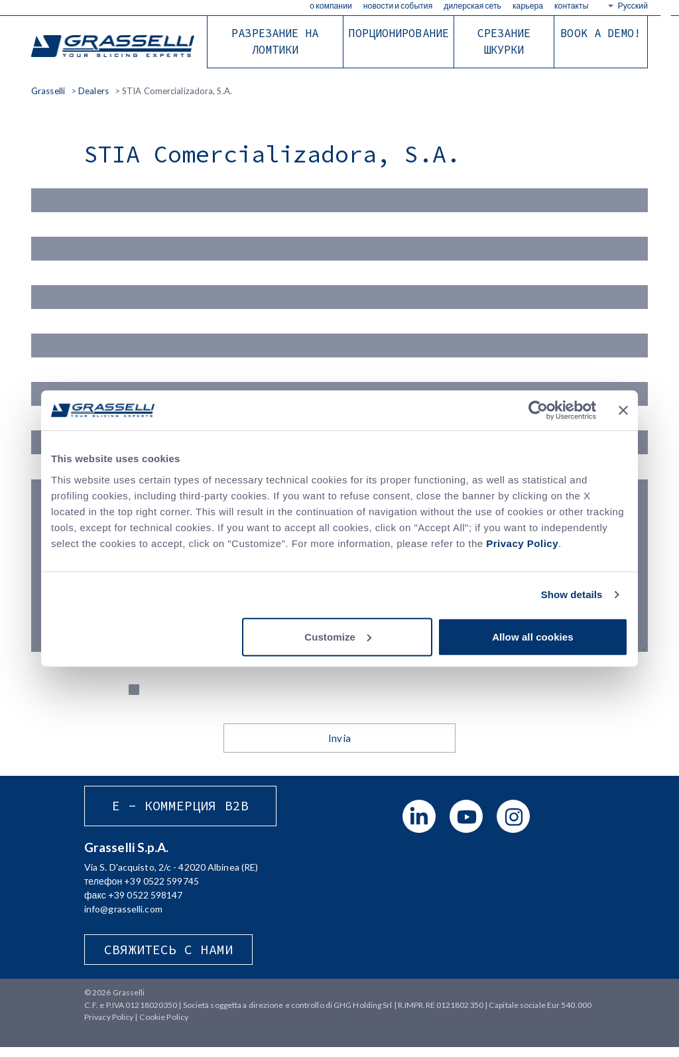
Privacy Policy (522, 542)
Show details (572, 594)
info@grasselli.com (123, 918)
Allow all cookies (533, 636)
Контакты (571, 6)
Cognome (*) (339, 241)
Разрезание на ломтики (274, 42)
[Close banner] (623, 410)
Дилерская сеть (472, 6)
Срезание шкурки (504, 42)
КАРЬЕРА (528, 6)
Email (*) (339, 291)
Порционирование (398, 33)
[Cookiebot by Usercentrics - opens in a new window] (538, 410)
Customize (337, 636)
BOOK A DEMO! (600, 33)
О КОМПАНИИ (331, 6)
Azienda (339, 340)
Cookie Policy (163, 1026)
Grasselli (114, 46)
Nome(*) (339, 191)
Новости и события (397, 6)
